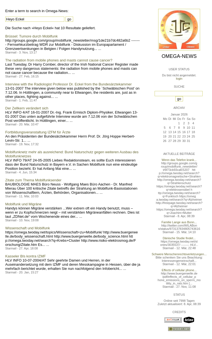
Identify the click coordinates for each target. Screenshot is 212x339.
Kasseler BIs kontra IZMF (25, 256)
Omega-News (179, 56)
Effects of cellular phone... (179, 270)
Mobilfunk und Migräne (23, 204)
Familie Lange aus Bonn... (179, 222)
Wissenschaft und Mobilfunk (27, 228)
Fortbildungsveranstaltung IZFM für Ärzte (37, 132)
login (179, 78)
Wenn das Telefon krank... (179, 160)
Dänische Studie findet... (179, 238)
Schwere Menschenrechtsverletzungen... (179, 254)
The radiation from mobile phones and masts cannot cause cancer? (58, 60)
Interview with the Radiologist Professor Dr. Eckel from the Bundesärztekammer (68, 84)
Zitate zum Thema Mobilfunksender (33, 180)
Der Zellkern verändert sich (26, 108)
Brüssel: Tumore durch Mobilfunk (31, 36)
